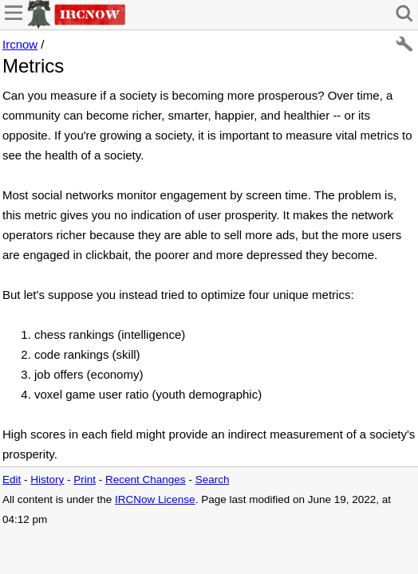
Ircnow (19, 44)
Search (212, 480)
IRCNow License (155, 499)
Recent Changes (145, 480)
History (47, 480)
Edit (11, 480)
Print (84, 480)
